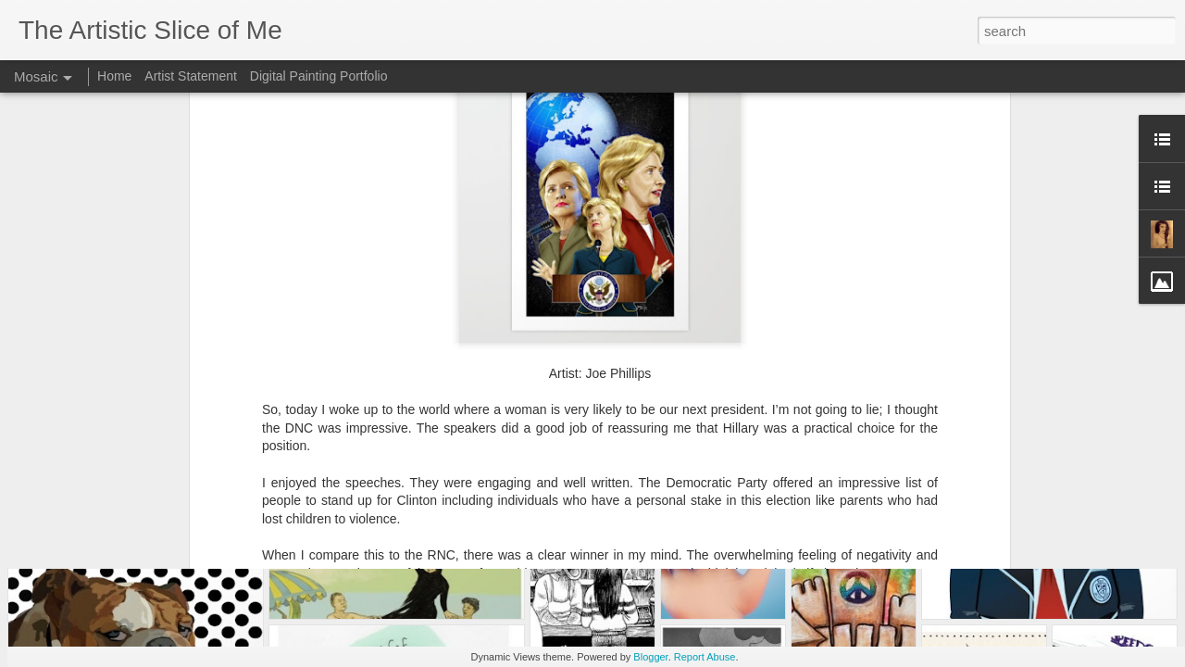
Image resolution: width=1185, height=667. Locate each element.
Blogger (650, 656)
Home (114, 76)
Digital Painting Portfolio (319, 76)
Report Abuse (705, 656)
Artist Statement (190, 76)
